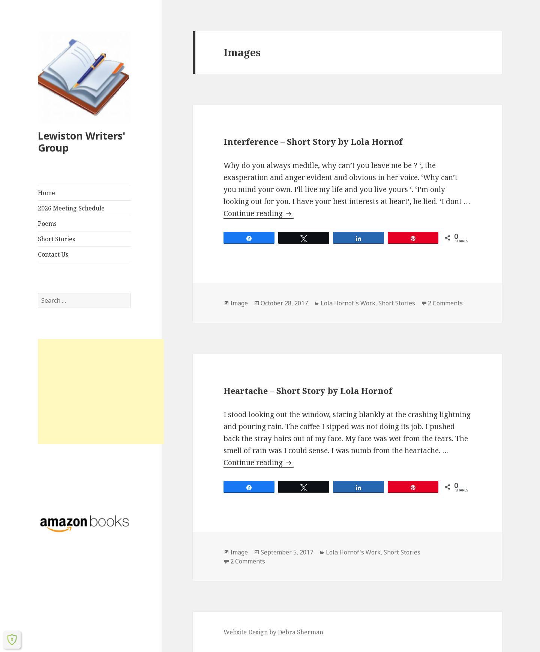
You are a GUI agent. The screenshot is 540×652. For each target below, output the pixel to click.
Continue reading (259, 213)
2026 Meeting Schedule (71, 208)
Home (46, 193)
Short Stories (56, 239)
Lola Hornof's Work (348, 303)
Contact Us (53, 254)
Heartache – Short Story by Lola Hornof (308, 390)
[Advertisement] (101, 391)
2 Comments (445, 303)
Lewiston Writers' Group (81, 142)
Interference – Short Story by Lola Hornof (313, 141)
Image (239, 303)
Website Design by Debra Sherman (273, 632)
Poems (47, 223)
